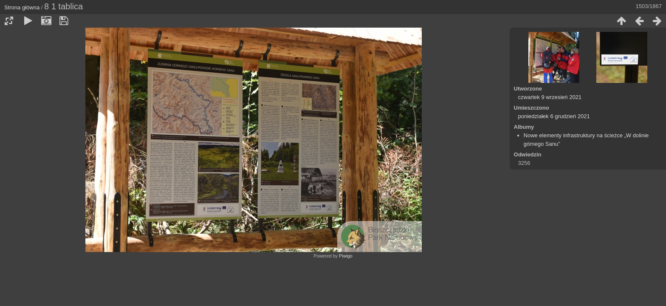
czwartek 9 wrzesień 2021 (550, 97)
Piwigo (346, 255)
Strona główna (22, 7)
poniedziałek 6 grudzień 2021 (554, 116)
